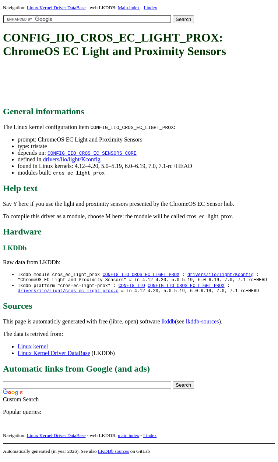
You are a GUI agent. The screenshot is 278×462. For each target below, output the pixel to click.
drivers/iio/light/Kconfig (71, 159)
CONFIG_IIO (132, 287)
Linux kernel (33, 349)
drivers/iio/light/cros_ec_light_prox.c (68, 293)
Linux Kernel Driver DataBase (56, 7)
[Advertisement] (137, 82)
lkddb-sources (202, 324)
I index (150, 7)
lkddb (168, 324)
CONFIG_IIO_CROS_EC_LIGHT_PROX (140, 275)
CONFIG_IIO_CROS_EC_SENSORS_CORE (92, 153)
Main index (129, 7)
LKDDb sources (113, 454)
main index (128, 438)
